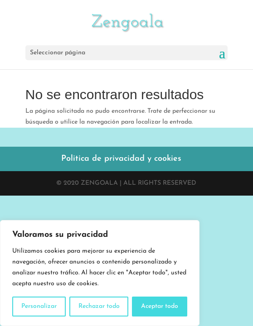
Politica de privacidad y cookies (121, 158)
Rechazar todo (99, 306)
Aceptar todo (159, 306)
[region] (99, 273)
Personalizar (39, 306)
